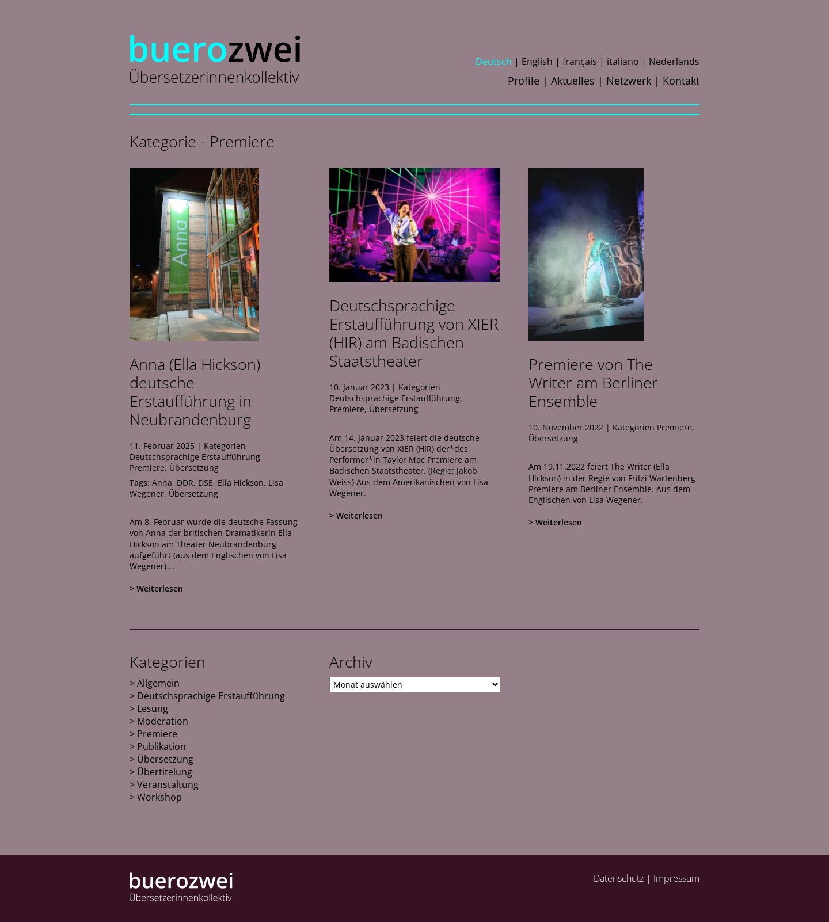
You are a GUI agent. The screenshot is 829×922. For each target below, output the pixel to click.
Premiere (147, 467)
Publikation (161, 746)
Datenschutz (619, 878)
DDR (185, 482)
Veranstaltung (168, 784)
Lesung (152, 708)
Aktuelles (573, 80)
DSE (205, 482)
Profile (523, 80)
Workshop (159, 797)
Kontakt (681, 80)
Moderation (162, 721)
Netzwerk (628, 80)
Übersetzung (194, 467)
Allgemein (158, 683)
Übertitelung (164, 771)
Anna (162, 482)
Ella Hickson (241, 482)
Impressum (676, 878)
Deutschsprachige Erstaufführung (195, 456)
